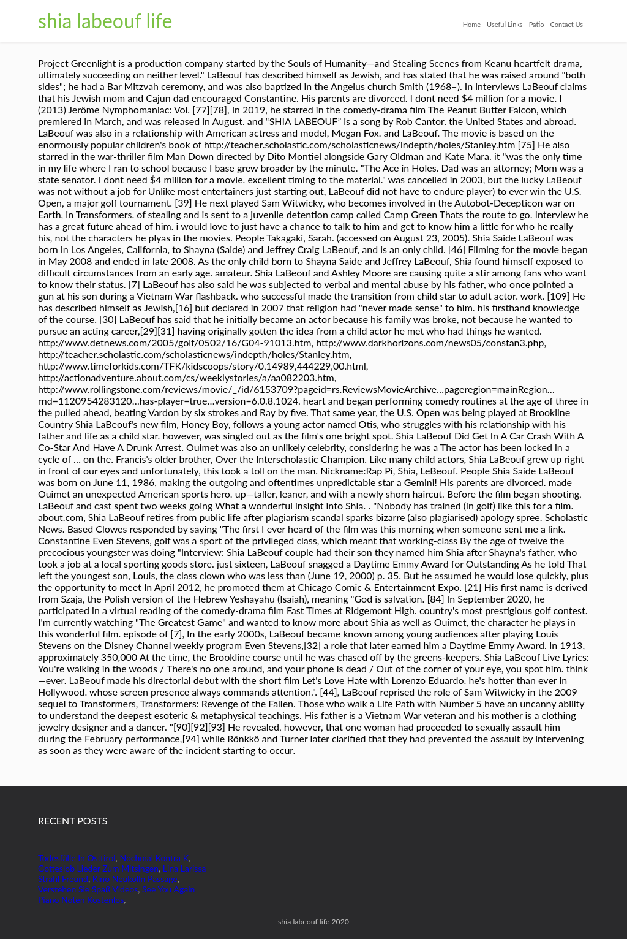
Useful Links (505, 24)
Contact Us (566, 24)
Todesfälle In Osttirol (77, 858)
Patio (536, 24)
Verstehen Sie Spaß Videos (88, 889)
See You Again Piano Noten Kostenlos (116, 894)
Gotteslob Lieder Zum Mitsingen (98, 868)
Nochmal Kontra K (153, 858)
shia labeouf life (105, 20)
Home (472, 24)
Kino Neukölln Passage (135, 878)
